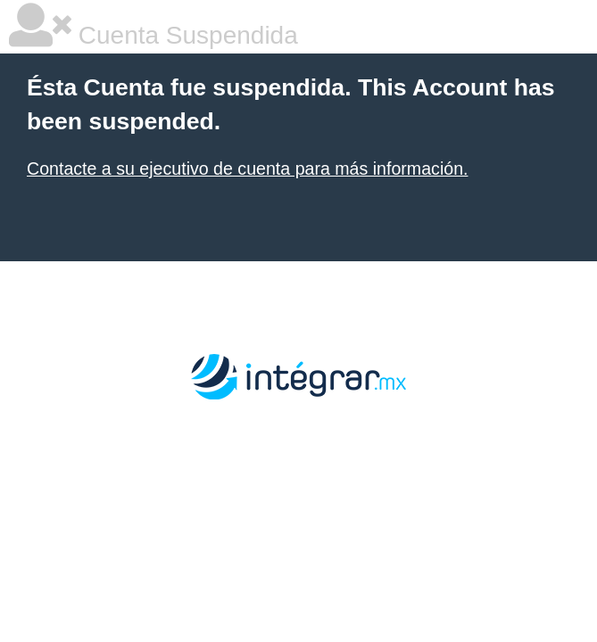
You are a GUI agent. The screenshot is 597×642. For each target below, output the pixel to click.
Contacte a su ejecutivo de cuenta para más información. (247, 168)
